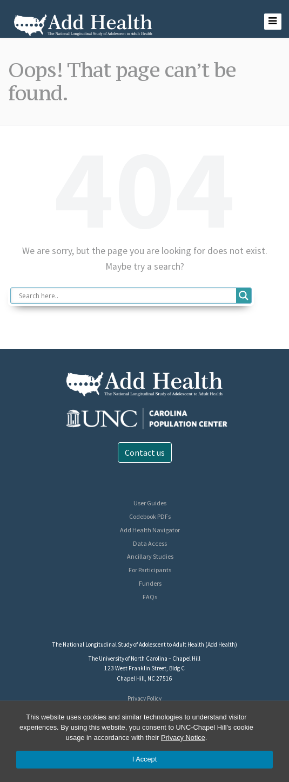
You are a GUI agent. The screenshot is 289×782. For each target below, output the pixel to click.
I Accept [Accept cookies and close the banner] (144, 759)
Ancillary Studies (150, 556)
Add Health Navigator (150, 530)
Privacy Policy (144, 698)
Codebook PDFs (150, 516)
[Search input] (126, 295)
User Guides (149, 503)
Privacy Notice (183, 737)
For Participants (150, 570)
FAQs (150, 597)
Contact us (145, 452)
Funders (150, 583)
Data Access (150, 543)
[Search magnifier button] (243, 295)
